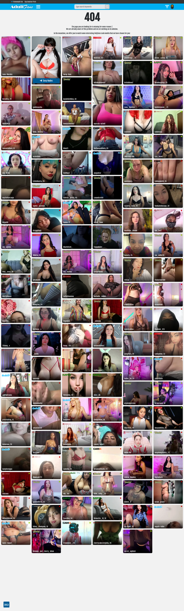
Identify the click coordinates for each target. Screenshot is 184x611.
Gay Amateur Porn (30, 2)
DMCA (6, 604)
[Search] (107, 6)
